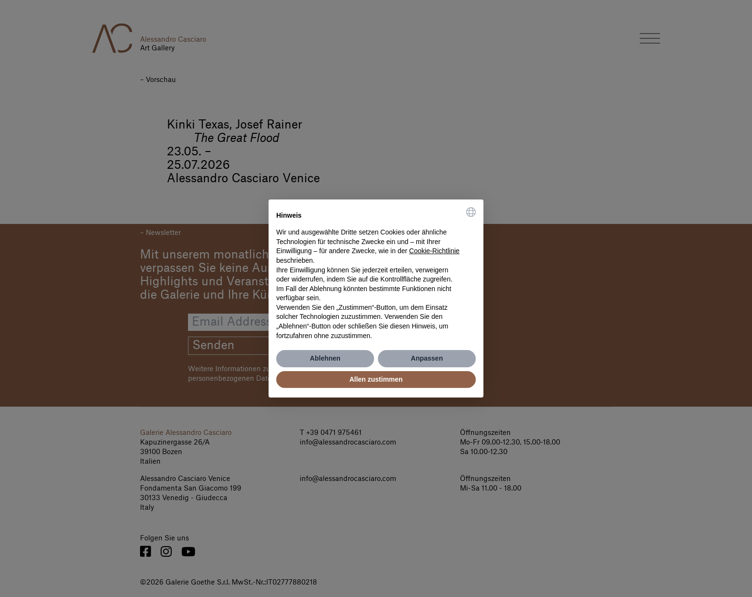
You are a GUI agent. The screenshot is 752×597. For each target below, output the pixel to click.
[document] (376, 274)
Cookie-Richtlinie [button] (434, 251)
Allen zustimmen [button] (375, 379)
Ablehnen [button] (325, 358)
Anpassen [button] (427, 358)
